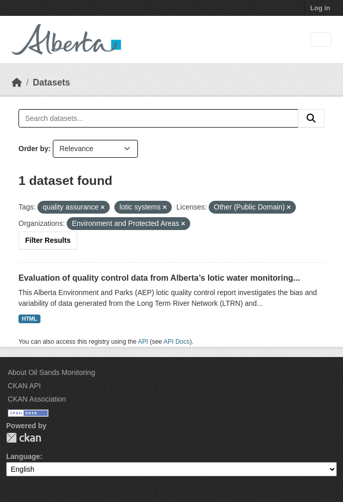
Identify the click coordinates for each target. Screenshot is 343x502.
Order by (33, 148)
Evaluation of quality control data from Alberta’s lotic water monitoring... (159, 278)
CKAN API (24, 386)
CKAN (23, 437)
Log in (320, 8)
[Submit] (311, 118)
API (143, 341)
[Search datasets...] (158, 118)
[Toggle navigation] (320, 39)
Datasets (51, 82)
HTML (29, 319)
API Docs (177, 341)
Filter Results (48, 240)
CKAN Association (37, 399)
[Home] (17, 82)
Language (23, 456)
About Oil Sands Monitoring (51, 372)
